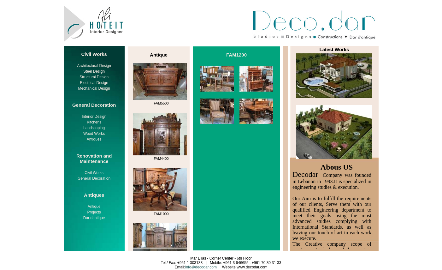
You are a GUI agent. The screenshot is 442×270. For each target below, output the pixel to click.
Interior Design (94, 116)
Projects (94, 212)
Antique (94, 206)
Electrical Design (94, 83)
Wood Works (94, 133)
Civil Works (94, 173)
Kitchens (94, 122)
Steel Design (94, 71)
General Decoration (94, 178)
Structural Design (94, 77)
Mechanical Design (94, 88)
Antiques (94, 139)
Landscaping (94, 128)
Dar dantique (94, 218)
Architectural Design (94, 65)
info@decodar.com (201, 267)
